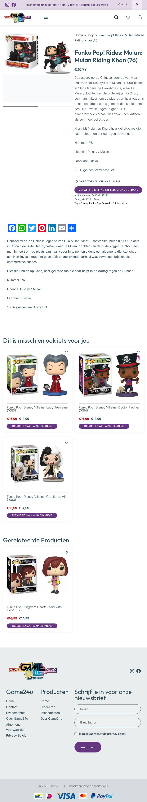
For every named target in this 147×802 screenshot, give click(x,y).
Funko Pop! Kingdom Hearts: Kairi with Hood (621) (34, 608)
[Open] (128, 17)
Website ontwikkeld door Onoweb (88, 786)
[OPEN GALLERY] (38, 67)
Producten (54, 691)
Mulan (125, 203)
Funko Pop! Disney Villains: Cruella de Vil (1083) (36, 498)
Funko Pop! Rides (111, 203)
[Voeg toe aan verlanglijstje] (97, 181)
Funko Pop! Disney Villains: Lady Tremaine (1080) (37, 408)
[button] (32, 426)
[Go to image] (20, 106)
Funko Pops (92, 199)
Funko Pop (95, 203)
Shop (90, 35)
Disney (84, 203)
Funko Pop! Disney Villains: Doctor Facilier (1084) (109, 408)
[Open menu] (46, 17)
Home (78, 35)
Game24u (19, 691)
